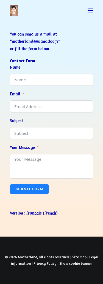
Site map (79, 257)
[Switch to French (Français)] (41, 213)
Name (15, 67)
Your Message (22, 147)
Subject (16, 120)
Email (15, 94)
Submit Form (29, 189)
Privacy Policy (45, 263)
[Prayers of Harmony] (14, 10)
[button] (90, 10)
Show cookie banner (75, 263)
